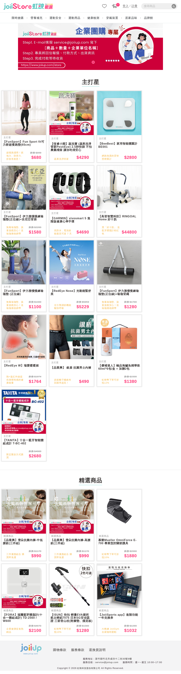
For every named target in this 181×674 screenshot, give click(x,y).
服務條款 (64, 653)
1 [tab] (90, 62)
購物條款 (46, 653)
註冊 (135, 5)
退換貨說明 (84, 653)
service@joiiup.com (106, 665)
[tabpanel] (90, 46)
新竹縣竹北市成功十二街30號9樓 (113, 662)
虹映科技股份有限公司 (88, 671)
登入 (126, 5)
